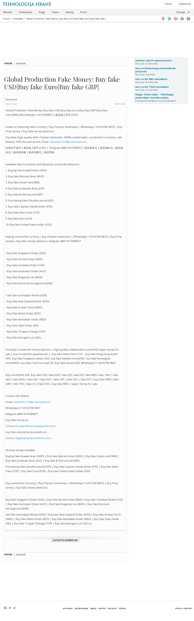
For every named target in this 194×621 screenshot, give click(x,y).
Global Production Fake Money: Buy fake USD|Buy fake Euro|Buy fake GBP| (66, 18)
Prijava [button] (168, 3)
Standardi (18, 18)
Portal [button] (179, 608)
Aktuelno (7, 12)
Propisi (55, 12)
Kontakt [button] (188, 608)
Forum (83, 12)
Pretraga (180, 12)
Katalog (69, 12)
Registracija (185, 3)
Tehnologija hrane (26, 4)
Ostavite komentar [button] (65, 540)
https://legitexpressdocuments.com (28, 438)
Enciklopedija (25, 12)
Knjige (42, 12)
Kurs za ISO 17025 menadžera (152, 86)
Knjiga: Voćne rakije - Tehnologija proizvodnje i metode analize (154, 96)
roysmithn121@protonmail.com (68, 142)
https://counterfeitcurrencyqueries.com (30, 426)
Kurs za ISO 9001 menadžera (151, 79)
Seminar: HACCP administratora (153, 60)
